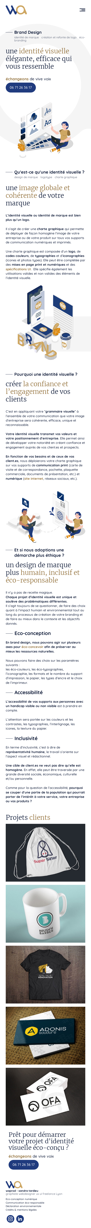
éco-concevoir (32, 647)
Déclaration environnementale (23, 1206)
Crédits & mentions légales (21, 1209)
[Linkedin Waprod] (20, 1219)
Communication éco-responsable (25, 1202)
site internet (33, 478)
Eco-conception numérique (21, 1199)
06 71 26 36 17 (21, 87)
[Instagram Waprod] (10, 1219)
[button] (82, 10)
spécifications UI (18, 269)
